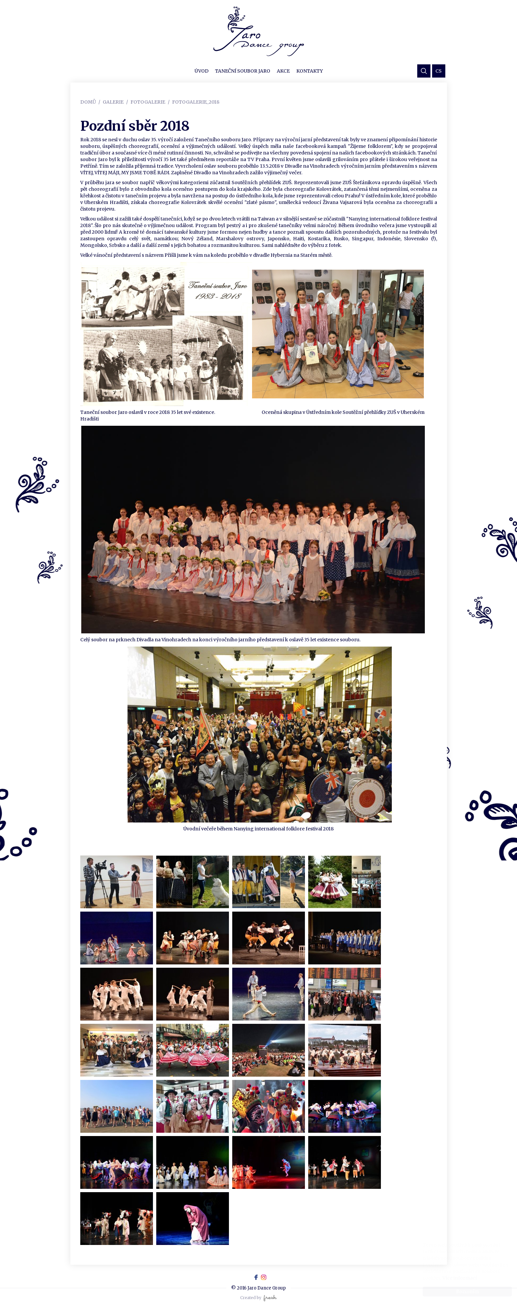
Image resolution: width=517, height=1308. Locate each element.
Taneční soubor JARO (242, 71)
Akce (283, 71)
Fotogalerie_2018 (195, 102)
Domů (88, 102)
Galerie (113, 102)
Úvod (201, 71)
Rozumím (461, 1291)
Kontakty (309, 71)
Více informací (453, 1278)
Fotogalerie (147, 102)
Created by (258, 1298)
